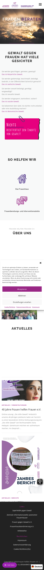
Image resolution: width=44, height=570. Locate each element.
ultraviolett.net (26, 564)
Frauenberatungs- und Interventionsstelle (22, 220)
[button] (40, 267)
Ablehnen (22, 299)
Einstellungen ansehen (22, 306)
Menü (40, 4)
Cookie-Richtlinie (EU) (22, 549)
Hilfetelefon (22, 531)
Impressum (36, 311)
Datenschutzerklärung (23, 311)
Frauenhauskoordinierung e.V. (22, 526)
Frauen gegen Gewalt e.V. (22, 522)
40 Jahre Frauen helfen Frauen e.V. (21, 468)
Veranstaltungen (19, 464)
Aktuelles (6, 464)
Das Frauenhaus (22, 197)
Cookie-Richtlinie (9, 311)
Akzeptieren (22, 293)
